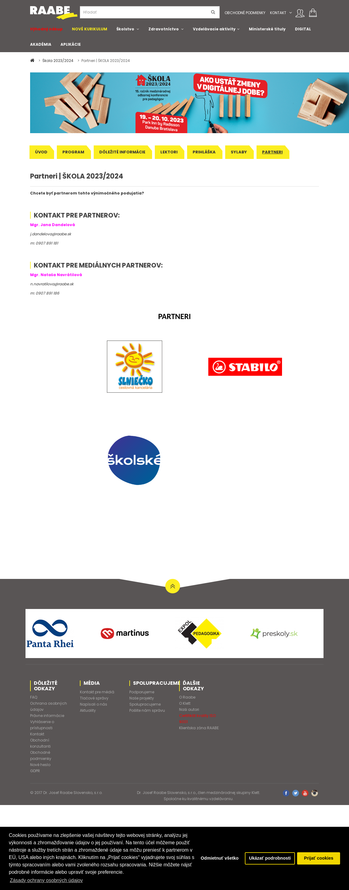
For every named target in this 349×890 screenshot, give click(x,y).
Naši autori (189, 709)
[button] (290, 12)
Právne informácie (47, 715)
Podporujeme (141, 692)
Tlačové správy (94, 698)
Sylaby (239, 152)
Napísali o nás (93, 704)
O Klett (184, 703)
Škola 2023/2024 (58, 60)
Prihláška (204, 152)
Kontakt (278, 12)
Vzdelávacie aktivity (214, 29)
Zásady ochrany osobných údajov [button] (46, 880)
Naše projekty (141, 698)
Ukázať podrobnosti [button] (270, 858)
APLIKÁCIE (71, 44)
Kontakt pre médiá (97, 692)
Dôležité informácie (122, 152)
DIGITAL (303, 29)
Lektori (169, 152)
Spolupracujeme (145, 704)
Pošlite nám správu (147, 710)
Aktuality (88, 710)
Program (73, 152)
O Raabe (187, 697)
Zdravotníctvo (163, 29)
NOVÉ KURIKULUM (89, 29)
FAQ (33, 697)
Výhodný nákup (46, 29)
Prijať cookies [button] (318, 858)
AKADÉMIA (40, 44)
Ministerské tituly (267, 29)
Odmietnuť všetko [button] (219, 858)
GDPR (35, 770)
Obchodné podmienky (245, 12)
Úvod (41, 152)
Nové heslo (40, 764)
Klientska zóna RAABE (199, 727)
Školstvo (125, 29)
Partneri (272, 152)
